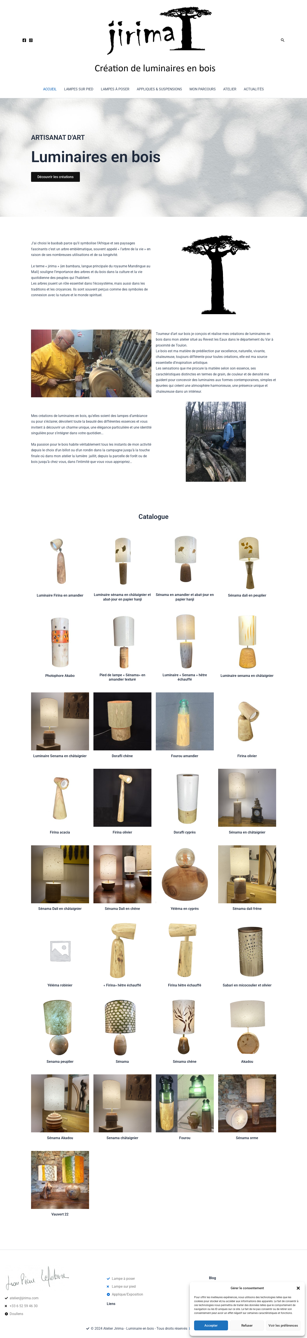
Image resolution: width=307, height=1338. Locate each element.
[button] (298, 1288)
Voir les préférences (283, 1325)
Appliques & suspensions (159, 89)
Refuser (247, 1325)
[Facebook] (24, 40)
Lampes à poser (115, 89)
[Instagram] (31, 40)
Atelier (228, 89)
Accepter (211, 1325)
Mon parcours (202, 89)
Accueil (51, 89)
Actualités (252, 89)
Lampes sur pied (79, 89)
